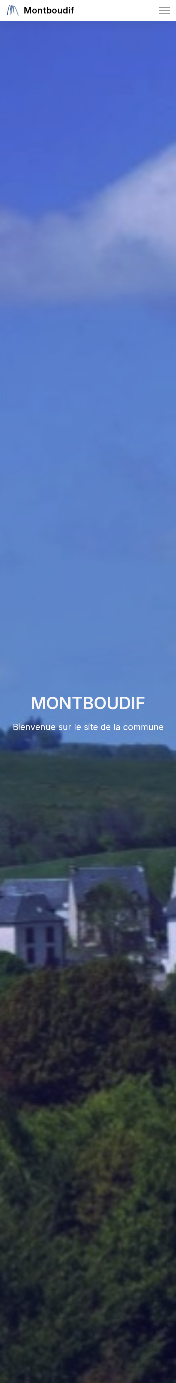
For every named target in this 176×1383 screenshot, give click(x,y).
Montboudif (49, 10)
